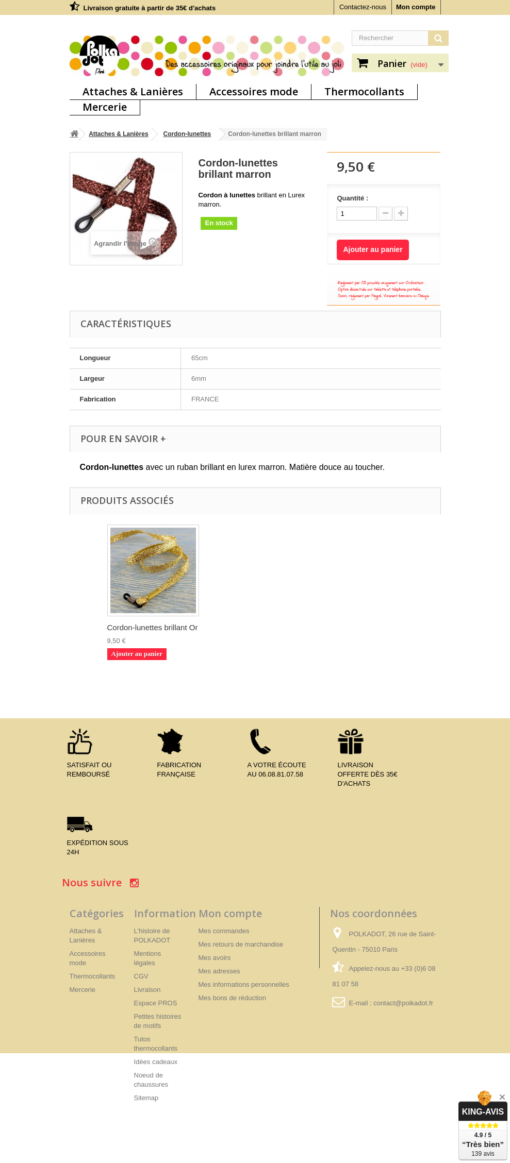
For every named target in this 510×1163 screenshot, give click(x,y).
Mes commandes (224, 931)
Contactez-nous (362, 7)
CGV (141, 976)
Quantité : (352, 198)
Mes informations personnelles (244, 984)
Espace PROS (155, 1003)
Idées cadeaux (156, 1062)
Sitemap (146, 1098)
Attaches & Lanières (133, 91)
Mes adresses (219, 971)
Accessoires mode (253, 91)
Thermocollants (364, 91)
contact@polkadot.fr (403, 1003)
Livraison (147, 989)
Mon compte (416, 7)
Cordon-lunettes (187, 134)
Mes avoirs (215, 958)
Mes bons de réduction (233, 998)
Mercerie (105, 107)
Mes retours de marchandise (241, 944)
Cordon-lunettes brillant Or (356, 627)
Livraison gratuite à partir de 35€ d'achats (150, 8)
